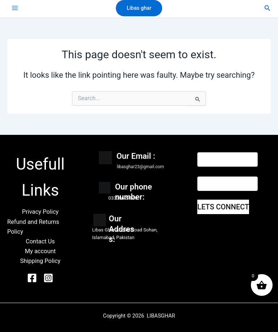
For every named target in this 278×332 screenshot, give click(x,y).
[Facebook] (33, 278)
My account (40, 251)
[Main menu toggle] (14, 8)
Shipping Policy (40, 260)
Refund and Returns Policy (33, 226)
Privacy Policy (40, 211)
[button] (139, 8)
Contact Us (40, 241)
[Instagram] (49, 278)
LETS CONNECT (223, 207)
